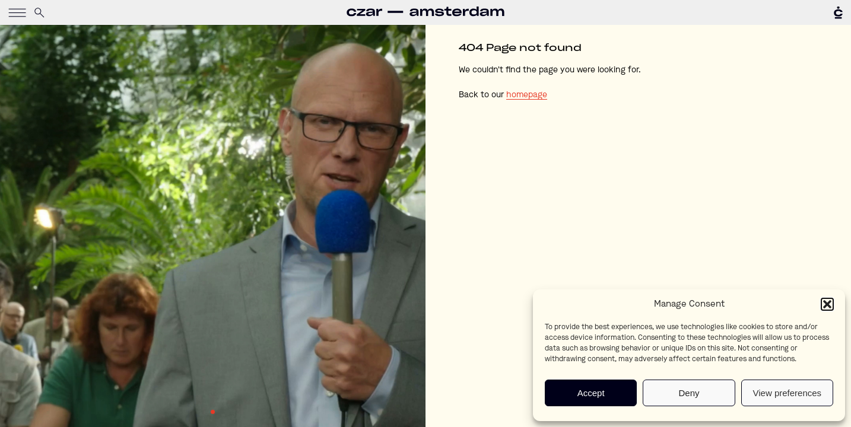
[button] (827, 304)
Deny (688, 393)
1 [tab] (213, 412)
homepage (526, 95)
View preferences (787, 393)
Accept (591, 393)
